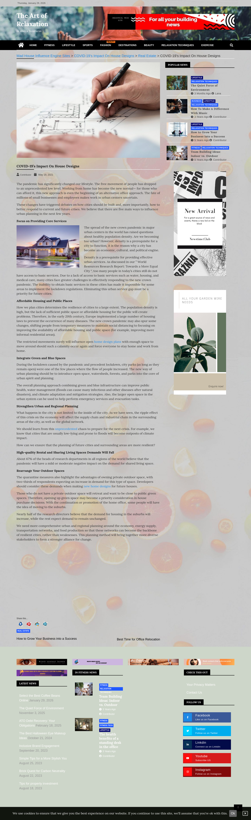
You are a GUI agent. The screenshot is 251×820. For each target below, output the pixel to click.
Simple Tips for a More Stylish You (43, 758)
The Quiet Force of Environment (203, 87)
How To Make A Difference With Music (209, 110)
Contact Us (194, 692)
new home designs (97, 486)
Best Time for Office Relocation (138, 639)
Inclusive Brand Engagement (39, 746)
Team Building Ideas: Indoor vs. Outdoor (205, 153)
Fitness (49, 45)
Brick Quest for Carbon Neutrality (42, 771)
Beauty (149, 45)
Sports (88, 45)
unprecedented (66, 429)
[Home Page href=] (21, 46)
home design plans (107, 342)
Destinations (127, 45)
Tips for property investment (38, 783)
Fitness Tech (106, 725)
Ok (233, 813)
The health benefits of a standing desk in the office (110, 740)
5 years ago (199, 139)
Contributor (217, 116)
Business (196, 101)
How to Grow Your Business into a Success (47, 638)
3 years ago (199, 116)
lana (215, 93)
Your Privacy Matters (201, 684)
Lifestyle (68, 45)
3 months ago (200, 93)
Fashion (107, 44)
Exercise (207, 45)
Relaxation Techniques (177, 45)
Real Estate (23, 631)
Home (33, 45)
